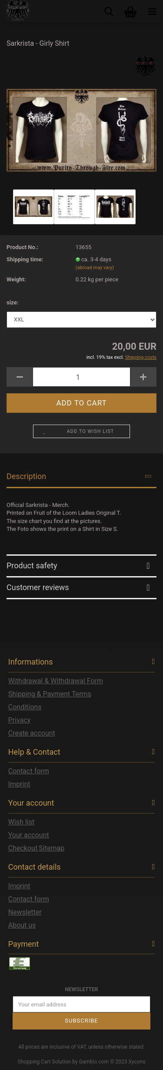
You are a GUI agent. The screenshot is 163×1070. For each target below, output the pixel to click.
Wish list (21, 822)
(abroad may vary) (95, 267)
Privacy (19, 720)
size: (12, 302)
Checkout (22, 848)
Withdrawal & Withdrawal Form (55, 681)
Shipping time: (25, 259)
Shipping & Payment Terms (49, 694)
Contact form (28, 771)
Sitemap (51, 848)
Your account (28, 835)
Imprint (19, 784)
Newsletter (25, 912)
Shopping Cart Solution (44, 1062)
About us (22, 925)
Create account (31, 733)
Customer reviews (38, 587)
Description (26, 476)
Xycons (137, 1062)
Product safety (32, 565)
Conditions (25, 707)
